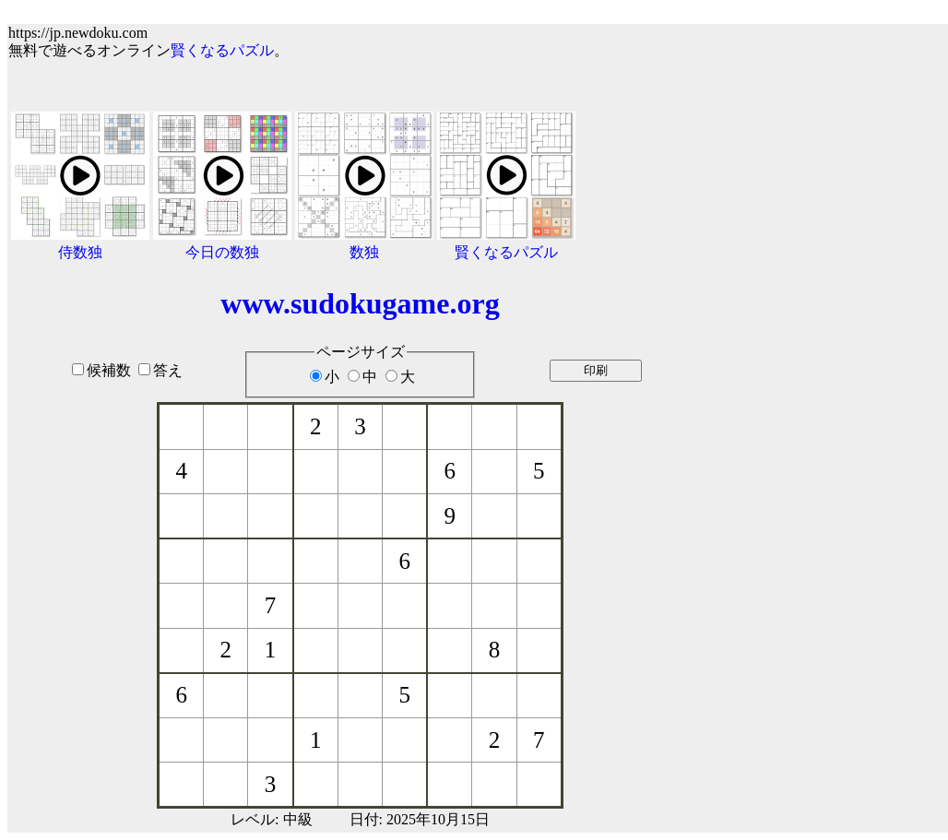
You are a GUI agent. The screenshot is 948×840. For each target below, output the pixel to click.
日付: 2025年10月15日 (420, 819)
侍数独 (80, 252)
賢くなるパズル (222, 50)
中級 (298, 819)
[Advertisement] (830, 417)
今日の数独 (222, 252)
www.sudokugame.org (359, 303)
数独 (364, 252)
